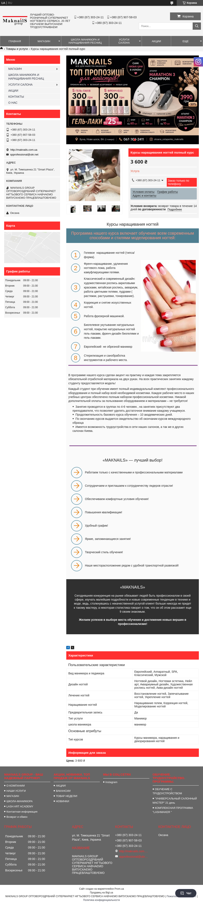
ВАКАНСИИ (63, 790)
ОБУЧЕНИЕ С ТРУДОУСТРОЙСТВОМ (167, 791)
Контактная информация (21, 811)
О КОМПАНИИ (15, 785)
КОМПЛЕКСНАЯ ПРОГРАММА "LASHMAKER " (173, 810)
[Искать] (197, 26)
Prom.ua (119, 888)
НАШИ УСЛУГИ (16, 790)
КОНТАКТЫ (16, 96)
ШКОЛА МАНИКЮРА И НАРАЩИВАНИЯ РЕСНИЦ (85, 41)
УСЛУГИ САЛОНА (124, 41)
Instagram (111, 782)
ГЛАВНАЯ (14, 41)
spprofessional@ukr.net (24, 154)
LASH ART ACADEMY (19, 806)
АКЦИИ (156, 41)
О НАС (12, 102)
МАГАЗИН (44, 41)
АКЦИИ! (61, 785)
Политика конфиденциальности (101, 900)
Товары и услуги (17, 48)
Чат (185, 893)
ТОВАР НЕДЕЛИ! (66, 796)
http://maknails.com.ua (23, 149)
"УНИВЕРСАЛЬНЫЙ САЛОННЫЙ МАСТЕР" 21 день (175, 800)
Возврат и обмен (16, 816)
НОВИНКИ (62, 801)
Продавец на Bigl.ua (101, 892)
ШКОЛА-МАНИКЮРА (19, 801)
